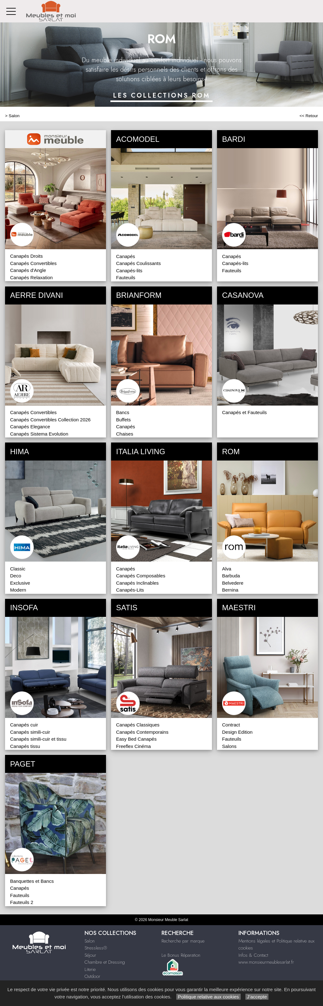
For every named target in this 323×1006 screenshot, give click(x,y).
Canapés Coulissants (138, 263)
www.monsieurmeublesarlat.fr (266, 962)
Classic (17, 568)
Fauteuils (125, 277)
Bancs (122, 412)
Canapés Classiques (138, 724)
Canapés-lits (129, 270)
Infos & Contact (253, 955)
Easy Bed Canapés (136, 739)
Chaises (124, 434)
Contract (231, 724)
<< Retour (308, 115)
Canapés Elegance (30, 426)
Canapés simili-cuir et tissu (38, 739)
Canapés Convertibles (33, 263)
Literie (90, 969)
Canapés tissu (25, 746)
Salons (229, 746)
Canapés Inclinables (137, 583)
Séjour (90, 955)
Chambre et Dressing (105, 962)
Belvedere (233, 583)
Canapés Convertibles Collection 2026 (50, 419)
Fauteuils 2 (21, 902)
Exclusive (20, 583)
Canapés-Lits (130, 590)
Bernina (230, 590)
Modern (18, 590)
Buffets (123, 419)
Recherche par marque (183, 940)
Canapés (125, 256)
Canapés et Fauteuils (244, 412)
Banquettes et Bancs (32, 881)
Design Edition (237, 732)
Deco (15, 575)
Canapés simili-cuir (30, 732)
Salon (14, 115)
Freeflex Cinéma (133, 746)
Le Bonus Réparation (181, 955)
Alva (226, 568)
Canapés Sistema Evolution (39, 434)
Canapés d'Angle (28, 270)
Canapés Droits (26, 256)
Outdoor (92, 976)
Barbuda (231, 575)
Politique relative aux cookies (208, 996)
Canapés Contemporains (142, 732)
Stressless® (96, 947)
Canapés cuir (24, 724)
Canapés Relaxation (31, 277)
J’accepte (257, 996)
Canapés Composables (140, 575)
